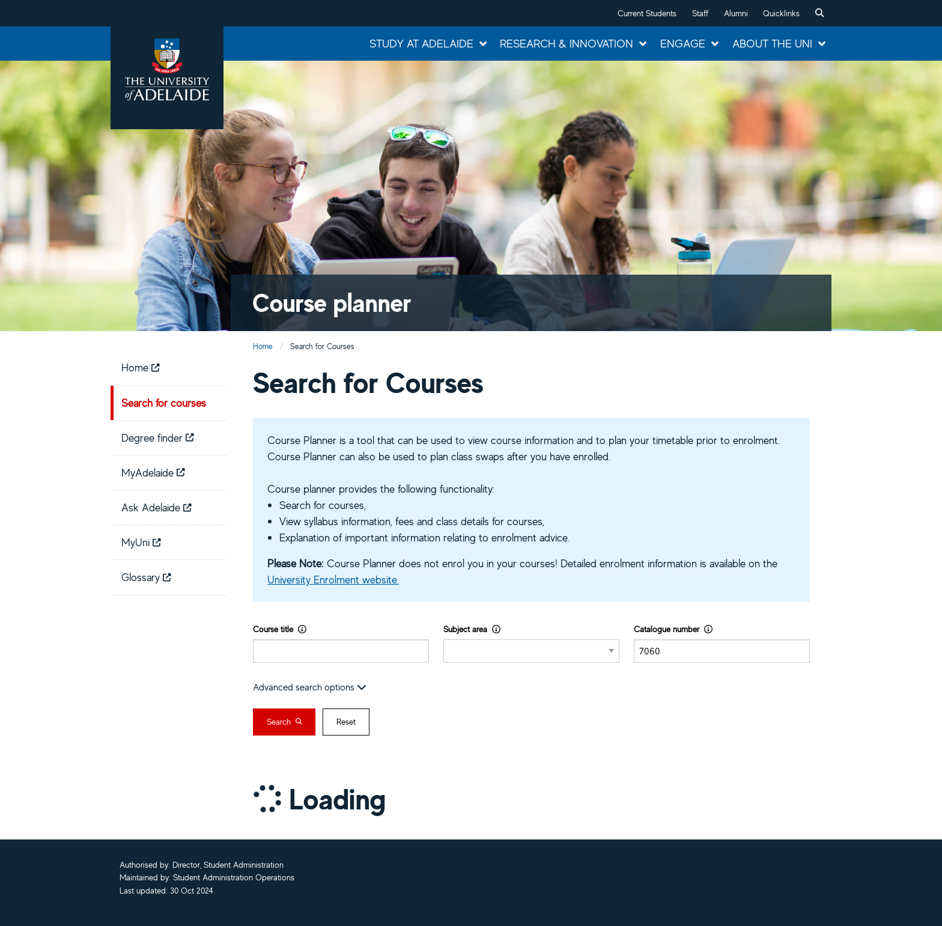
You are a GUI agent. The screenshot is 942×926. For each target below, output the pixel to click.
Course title (279, 629)
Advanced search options (309, 687)
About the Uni (772, 43)
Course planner (332, 302)
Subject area (471, 629)
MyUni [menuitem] (141, 542)
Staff (700, 13)
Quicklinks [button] (781, 13)
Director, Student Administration (228, 865)
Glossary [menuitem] (146, 576)
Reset (346, 721)
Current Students (647, 13)
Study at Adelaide (421, 43)
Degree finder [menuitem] (157, 437)
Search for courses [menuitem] (163, 402)
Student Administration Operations (233, 877)
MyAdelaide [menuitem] (153, 472)
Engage (682, 43)
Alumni (736, 13)
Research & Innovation (566, 43)
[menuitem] (819, 13)
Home (263, 346)
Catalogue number (673, 629)
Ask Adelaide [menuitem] (156, 507)
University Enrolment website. (333, 579)
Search (284, 721)
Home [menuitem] (140, 367)
